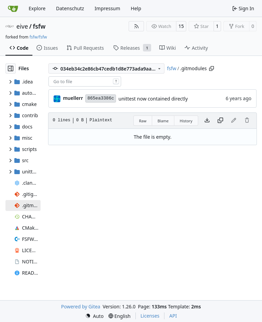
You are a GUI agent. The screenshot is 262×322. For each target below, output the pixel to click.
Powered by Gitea (80, 306)
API (173, 315)
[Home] (13, 8)
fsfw (39, 26)
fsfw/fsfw (38, 37)
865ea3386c (100, 98)
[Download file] (207, 120)
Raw (143, 120)
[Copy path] (211, 68)
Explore (37, 8)
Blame (163, 120)
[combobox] (84, 81)
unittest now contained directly (153, 98)
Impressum (107, 8)
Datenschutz (70, 8)
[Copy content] (220, 120)
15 (181, 26)
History (186, 120)
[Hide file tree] (10, 68)
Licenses (150, 315)
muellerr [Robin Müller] (73, 98)
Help (136, 8)
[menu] (94, 316)
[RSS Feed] (136, 26)
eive (22, 26)
